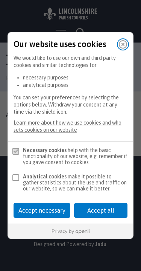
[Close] (122, 44)
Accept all (100, 210)
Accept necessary (41, 210)
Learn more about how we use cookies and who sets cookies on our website (67, 126)
